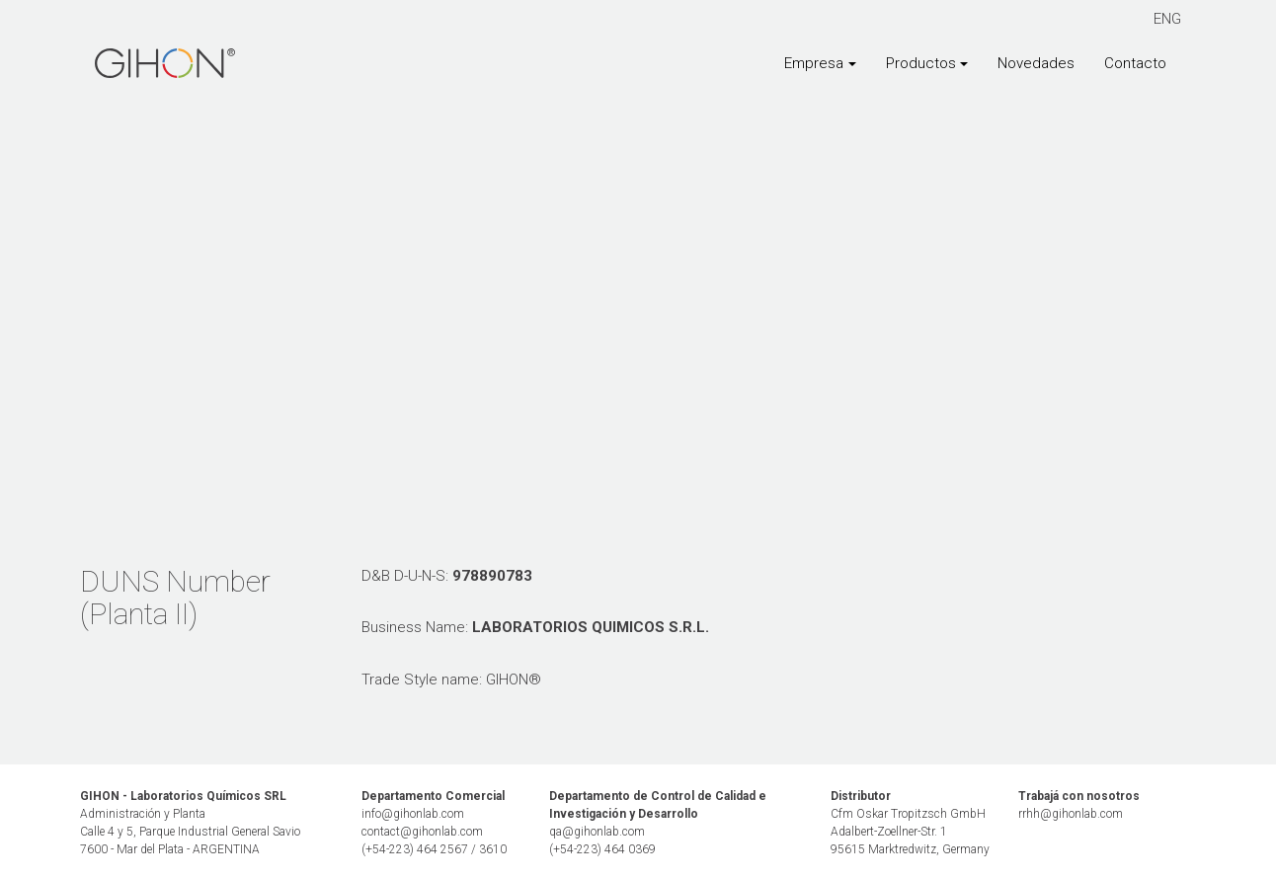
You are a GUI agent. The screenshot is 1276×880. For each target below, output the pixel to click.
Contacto (1135, 63)
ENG (1167, 19)
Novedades (1036, 63)
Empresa (813, 63)
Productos (921, 63)
